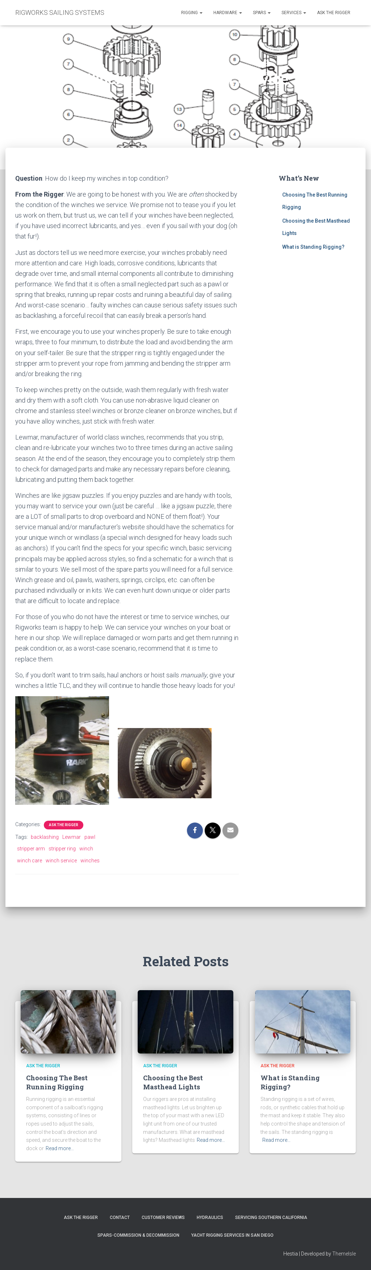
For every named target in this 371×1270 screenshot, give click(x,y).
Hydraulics (210, 1217)
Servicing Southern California (271, 1217)
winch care (29, 860)
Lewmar (71, 837)
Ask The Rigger (81, 1217)
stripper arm (31, 848)
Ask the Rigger (333, 12)
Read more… (60, 1148)
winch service (61, 860)
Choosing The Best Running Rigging (57, 1082)
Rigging (192, 12)
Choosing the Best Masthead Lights (173, 1082)
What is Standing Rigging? (313, 247)
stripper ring (62, 848)
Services (294, 12)
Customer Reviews (163, 1217)
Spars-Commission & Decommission (138, 1235)
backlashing (45, 837)
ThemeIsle (344, 1254)
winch (86, 848)
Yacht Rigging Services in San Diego (232, 1235)
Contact (120, 1217)
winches (90, 860)
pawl (89, 837)
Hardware (227, 12)
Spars (262, 12)
